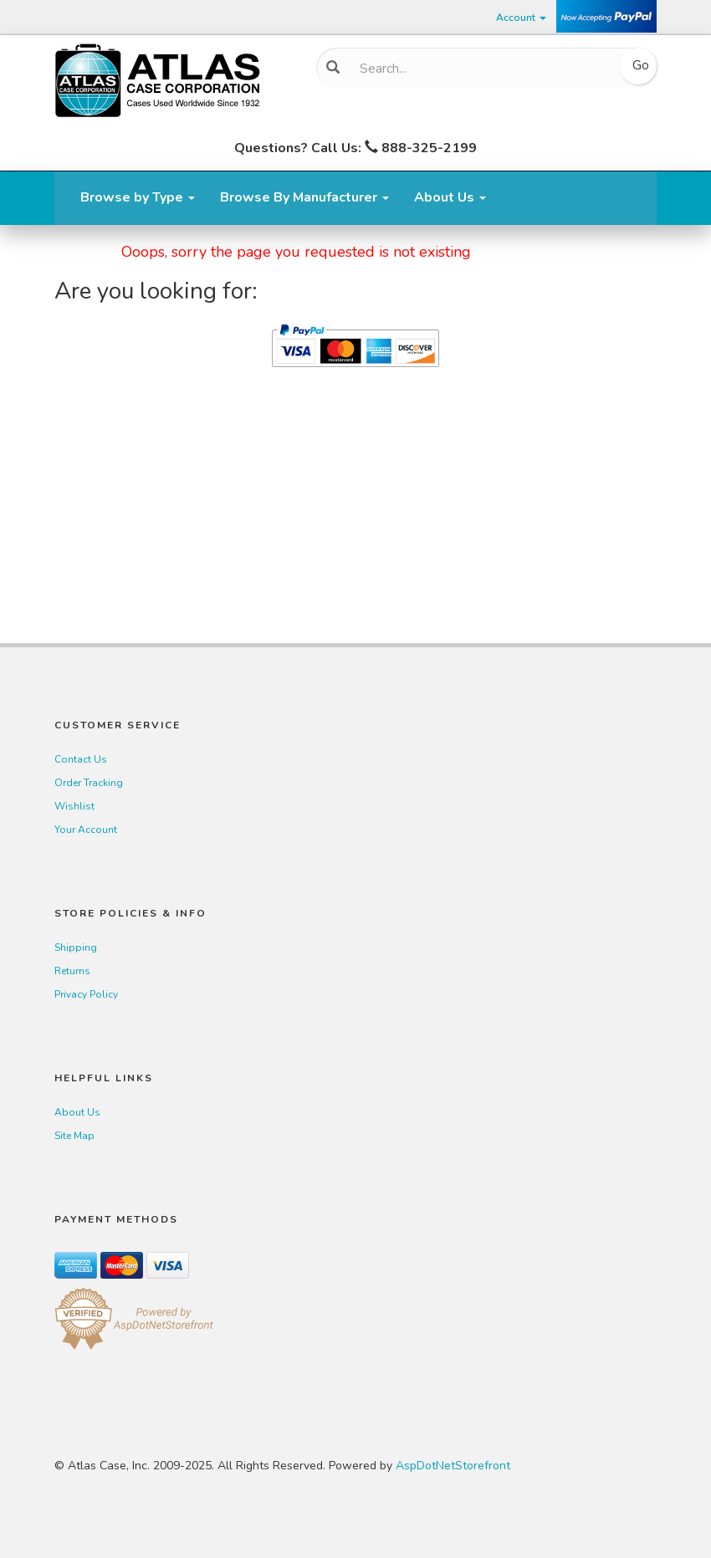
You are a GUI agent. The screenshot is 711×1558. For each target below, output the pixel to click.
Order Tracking (88, 782)
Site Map (74, 1135)
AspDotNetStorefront (453, 1466)
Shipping (75, 947)
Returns (72, 971)
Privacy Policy (86, 994)
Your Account (85, 829)
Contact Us (80, 759)
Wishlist (74, 806)
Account (521, 17)
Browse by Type (137, 197)
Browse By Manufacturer (304, 197)
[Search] (480, 68)
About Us (450, 197)
